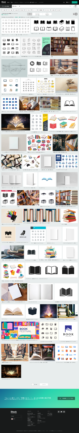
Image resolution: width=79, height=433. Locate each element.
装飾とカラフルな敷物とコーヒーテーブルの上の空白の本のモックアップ (14, 301)
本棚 (4, 10)
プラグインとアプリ (31, 423)
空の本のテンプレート (51, 243)
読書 (16, 10)
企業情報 (39, 413)
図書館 (40, 10)
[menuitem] (8, 3)
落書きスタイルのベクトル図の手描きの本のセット (36, 152)
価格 (64, 2)
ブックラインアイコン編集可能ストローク (28, 94)
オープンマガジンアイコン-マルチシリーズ (35, 75)
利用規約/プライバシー (31, 425)
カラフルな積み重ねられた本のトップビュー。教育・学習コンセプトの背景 (36, 222)
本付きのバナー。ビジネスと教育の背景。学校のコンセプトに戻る (13, 169)
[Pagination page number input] (33, 384)
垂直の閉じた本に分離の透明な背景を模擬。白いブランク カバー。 (53, 169)
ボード (69, 2)
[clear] (70, 6)
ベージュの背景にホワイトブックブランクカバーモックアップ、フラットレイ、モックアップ (18, 152)
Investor (39, 415)
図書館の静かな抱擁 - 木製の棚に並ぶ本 (60, 152)
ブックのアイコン (42, 187)
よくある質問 (50, 414)
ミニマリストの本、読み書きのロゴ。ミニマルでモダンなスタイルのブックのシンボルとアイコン (19, 242)
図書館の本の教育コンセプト (7, 362)
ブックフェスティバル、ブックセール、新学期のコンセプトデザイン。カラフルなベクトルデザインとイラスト (21, 340)
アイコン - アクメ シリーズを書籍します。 (9, 56)
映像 (8, 2)
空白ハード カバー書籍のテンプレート (69, 260)
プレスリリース (40, 414)
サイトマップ (50, 415)
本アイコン (4, 206)
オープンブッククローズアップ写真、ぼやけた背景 (38, 362)
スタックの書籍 (64, 224)
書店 (18, 206)
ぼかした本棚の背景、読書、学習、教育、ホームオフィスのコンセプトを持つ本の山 (55, 111)
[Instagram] (64, 412)
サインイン (75, 2)
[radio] (74, 14)
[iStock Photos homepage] (4, 2)
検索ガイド (29, 418)
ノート (34, 10)
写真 (11, 2)
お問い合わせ (50, 413)
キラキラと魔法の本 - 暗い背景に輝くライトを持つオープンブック (13, 131)
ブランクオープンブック (32, 301)
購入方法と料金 (30, 413)
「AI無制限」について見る (66, 398)
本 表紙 (10, 10)
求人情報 (39, 416)
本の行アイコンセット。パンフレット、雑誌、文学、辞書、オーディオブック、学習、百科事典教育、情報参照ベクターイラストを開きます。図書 (27, 34)
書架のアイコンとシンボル (45, 206)
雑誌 (21, 10)
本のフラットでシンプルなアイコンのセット (9, 94)
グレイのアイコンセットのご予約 (46, 341)
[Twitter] (61, 412)
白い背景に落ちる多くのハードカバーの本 (30, 169)
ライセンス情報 (30, 424)
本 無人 (28, 10)
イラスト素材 (30, 421)
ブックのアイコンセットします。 (62, 169)
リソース (40, 2)
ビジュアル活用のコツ (31, 416)
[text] (44, 6)
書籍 (52, 56)
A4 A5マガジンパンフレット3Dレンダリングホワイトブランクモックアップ (15, 187)
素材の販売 (39, 420)
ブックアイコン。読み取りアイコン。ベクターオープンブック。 (37, 278)
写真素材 (29, 419)
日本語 (16, 416)
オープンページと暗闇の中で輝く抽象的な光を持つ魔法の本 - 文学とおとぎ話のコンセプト (56, 319)
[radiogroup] (75, 14)
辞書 (53, 10)
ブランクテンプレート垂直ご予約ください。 (31, 187)
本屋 (58, 10)
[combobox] (15, 6)
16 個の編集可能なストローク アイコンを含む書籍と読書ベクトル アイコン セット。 (35, 56)
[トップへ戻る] (78, 386)
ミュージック (26, 2)
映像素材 (29, 420)
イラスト (15, 2)
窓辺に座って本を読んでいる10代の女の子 (27, 111)
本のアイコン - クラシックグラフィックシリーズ (10, 111)
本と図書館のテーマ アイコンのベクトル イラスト (63, 301)
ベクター (20, 2)
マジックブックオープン (6, 379)
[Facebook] (58, 412)
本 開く (47, 10)
